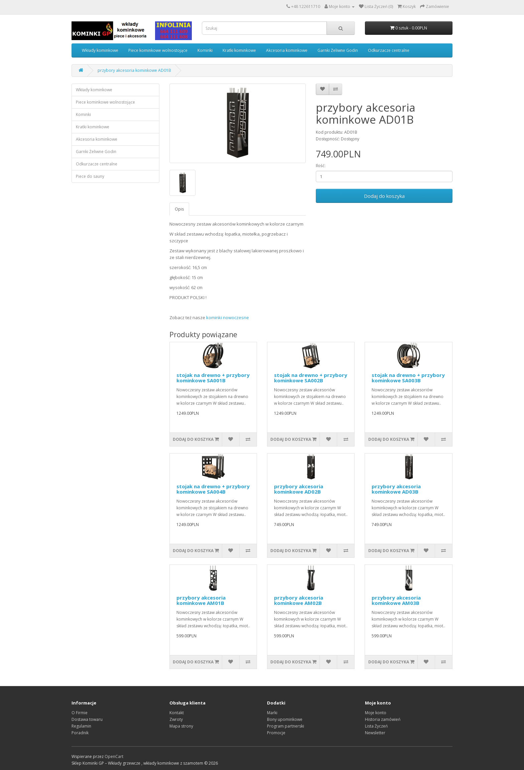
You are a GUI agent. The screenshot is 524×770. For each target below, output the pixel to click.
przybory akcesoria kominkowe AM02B (298, 600)
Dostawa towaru (87, 719)
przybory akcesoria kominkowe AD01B (134, 70)
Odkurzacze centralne (388, 50)
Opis (179, 209)
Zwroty (176, 719)
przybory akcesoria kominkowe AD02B (298, 489)
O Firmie (80, 713)
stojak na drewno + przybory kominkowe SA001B (213, 378)
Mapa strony (181, 726)
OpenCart (114, 756)
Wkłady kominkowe (100, 50)
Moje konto (375, 713)
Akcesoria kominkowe (286, 50)
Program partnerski (285, 726)
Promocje (276, 733)
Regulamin (81, 726)
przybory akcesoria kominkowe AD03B (396, 489)
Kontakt (176, 713)
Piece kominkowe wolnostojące (157, 50)
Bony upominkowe (284, 719)
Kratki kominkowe (239, 50)
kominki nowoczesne (227, 317)
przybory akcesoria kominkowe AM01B (201, 600)
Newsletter (375, 733)
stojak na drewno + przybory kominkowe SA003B (408, 378)
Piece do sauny (90, 176)
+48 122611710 (305, 6)
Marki (272, 713)
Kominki (205, 50)
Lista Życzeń (376, 726)
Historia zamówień (382, 719)
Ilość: (320, 165)
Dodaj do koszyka (384, 195)
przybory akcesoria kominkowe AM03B (396, 600)
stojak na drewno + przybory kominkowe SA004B (213, 489)
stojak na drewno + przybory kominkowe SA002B (310, 378)
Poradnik (80, 733)
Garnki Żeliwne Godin (337, 50)
